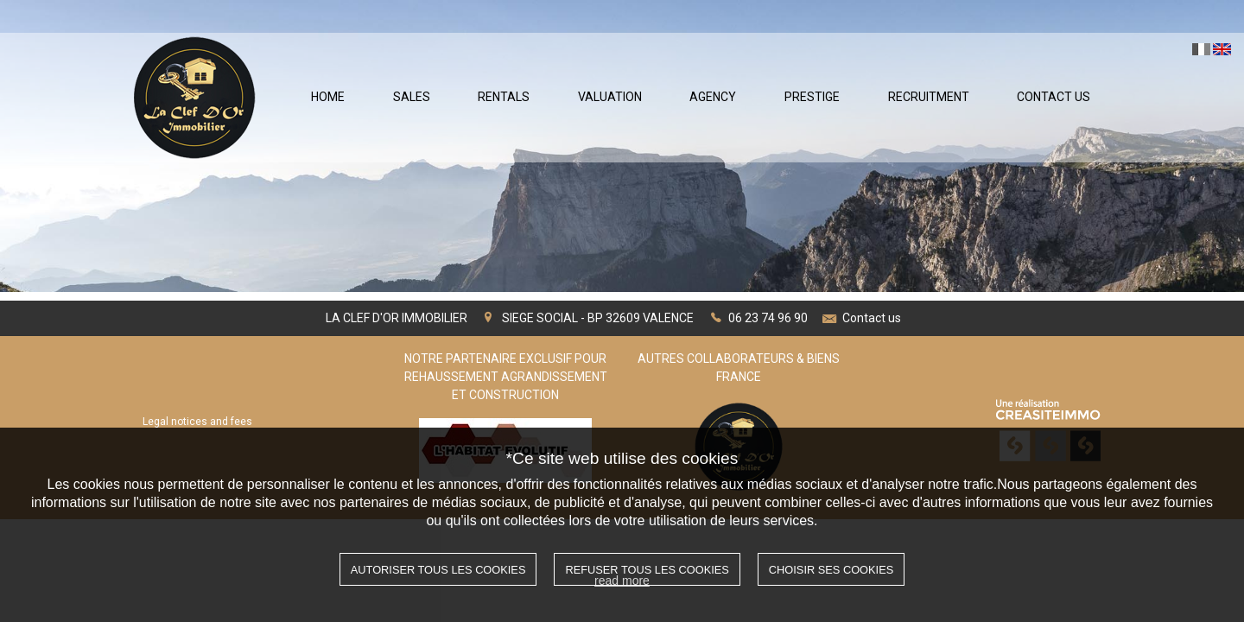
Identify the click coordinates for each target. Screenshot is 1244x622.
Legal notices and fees (197, 422)
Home (328, 97)
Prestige (812, 97)
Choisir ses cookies (831, 569)
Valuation (610, 97)
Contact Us (1053, 97)
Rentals (504, 97)
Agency (712, 97)
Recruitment (928, 97)
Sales (411, 97)
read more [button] (622, 580)
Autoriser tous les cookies (438, 569)
